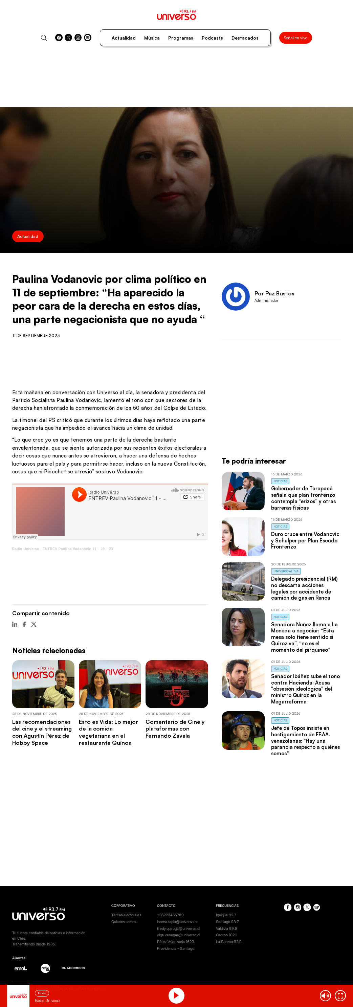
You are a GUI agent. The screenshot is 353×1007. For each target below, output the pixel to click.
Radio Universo (25, 549)
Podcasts (212, 38)
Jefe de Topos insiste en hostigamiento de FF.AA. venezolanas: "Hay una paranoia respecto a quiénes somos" (305, 741)
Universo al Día (286, 571)
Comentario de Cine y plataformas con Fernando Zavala (175, 728)
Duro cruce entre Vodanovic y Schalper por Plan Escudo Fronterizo (305, 540)
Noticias (280, 481)
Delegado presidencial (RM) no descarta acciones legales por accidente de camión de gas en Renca (304, 588)
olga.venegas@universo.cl (178, 935)
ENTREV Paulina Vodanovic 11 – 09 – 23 (78, 549)
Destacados (245, 38)
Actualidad (124, 38)
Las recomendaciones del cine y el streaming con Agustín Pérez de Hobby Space (42, 732)
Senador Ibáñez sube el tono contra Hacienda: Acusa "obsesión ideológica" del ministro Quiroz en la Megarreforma (305, 689)
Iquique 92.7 (226, 915)
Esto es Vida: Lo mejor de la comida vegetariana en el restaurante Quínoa (108, 732)
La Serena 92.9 (229, 941)
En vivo (42, 993)
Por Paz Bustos (274, 293)
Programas (180, 38)
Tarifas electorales (126, 915)
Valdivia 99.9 (226, 928)
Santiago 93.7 (227, 921)
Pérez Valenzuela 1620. (176, 941)
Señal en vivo (295, 37)
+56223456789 (170, 915)
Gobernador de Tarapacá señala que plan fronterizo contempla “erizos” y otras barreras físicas (303, 498)
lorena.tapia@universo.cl (177, 921)
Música (152, 38)
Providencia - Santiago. (176, 948)
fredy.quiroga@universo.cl (178, 928)
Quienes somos (123, 921)
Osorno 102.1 (226, 935)
